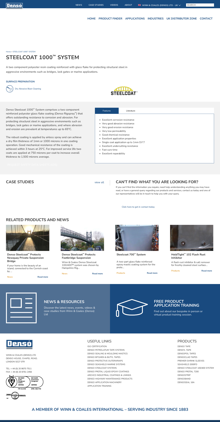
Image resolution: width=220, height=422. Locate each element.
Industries (156, 18)
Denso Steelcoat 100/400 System (196, 368)
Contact (206, 18)
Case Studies (96, 5)
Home (91, 18)
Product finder (110, 18)
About (128, 5)
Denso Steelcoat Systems (102, 368)
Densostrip (184, 375)
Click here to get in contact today (138, 206)
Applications (135, 18)
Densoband (184, 378)
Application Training (99, 386)
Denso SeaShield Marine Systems (106, 364)
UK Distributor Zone (181, 18)
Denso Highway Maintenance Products (109, 378)
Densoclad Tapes (187, 357)
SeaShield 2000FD (187, 364)
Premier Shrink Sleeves (191, 360)
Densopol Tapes (187, 353)
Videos (114, 5)
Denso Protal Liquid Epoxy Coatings (108, 371)
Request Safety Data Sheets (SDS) (32, 165)
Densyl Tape (184, 350)
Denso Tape (184, 346)
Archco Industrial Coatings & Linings (109, 375)
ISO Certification (97, 346)
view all (99, 182)
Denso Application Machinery (104, 382)
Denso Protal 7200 (188, 371)
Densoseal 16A (186, 382)
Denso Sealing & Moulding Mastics (107, 353)
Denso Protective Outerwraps (105, 360)
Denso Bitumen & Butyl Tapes (103, 357)
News (79, 5)
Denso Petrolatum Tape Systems (106, 350)
